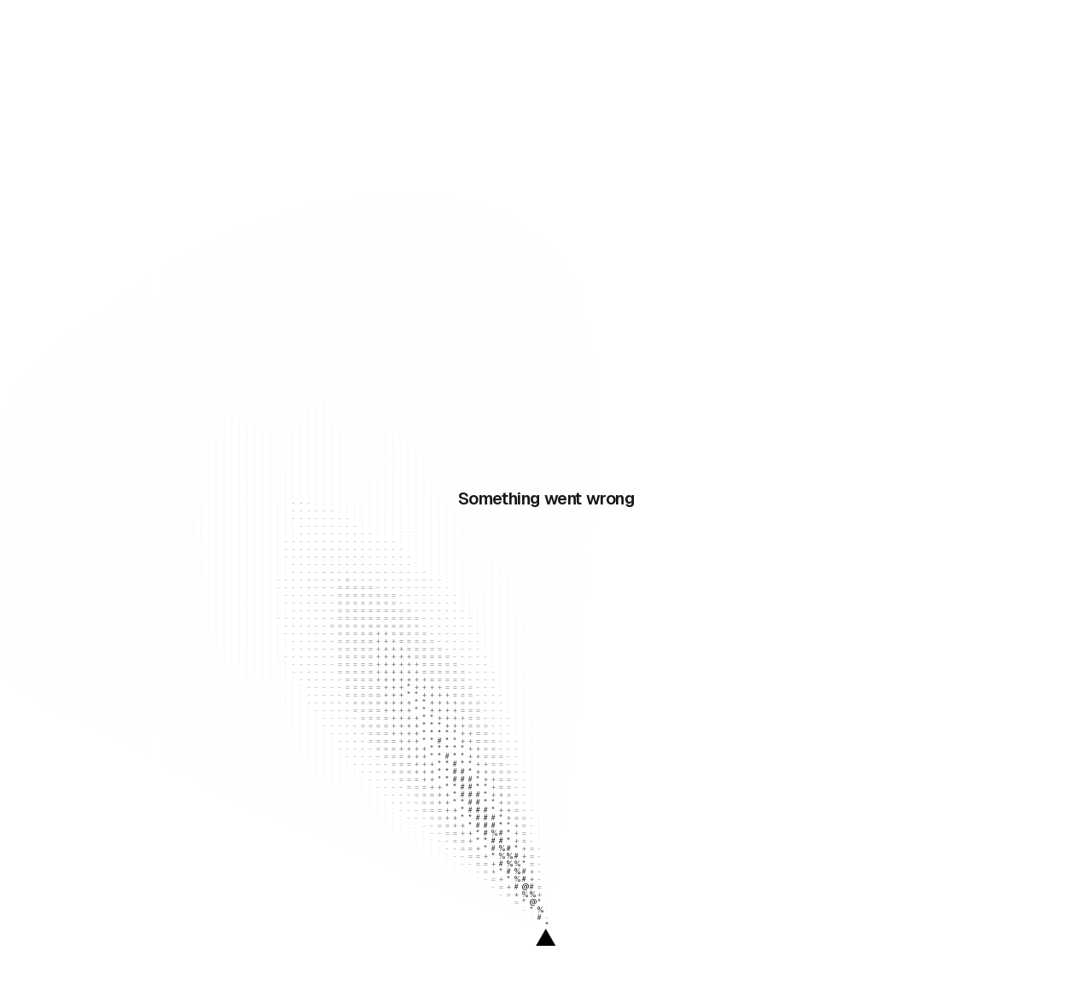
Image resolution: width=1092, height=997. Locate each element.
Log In (899, 27)
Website (66, 501)
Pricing (505, 27)
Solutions (356, 27)
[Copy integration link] (1044, 129)
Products (169, 27)
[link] (958, 27)
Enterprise (438, 27)
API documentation (418, 347)
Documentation (86, 477)
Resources (262, 27)
